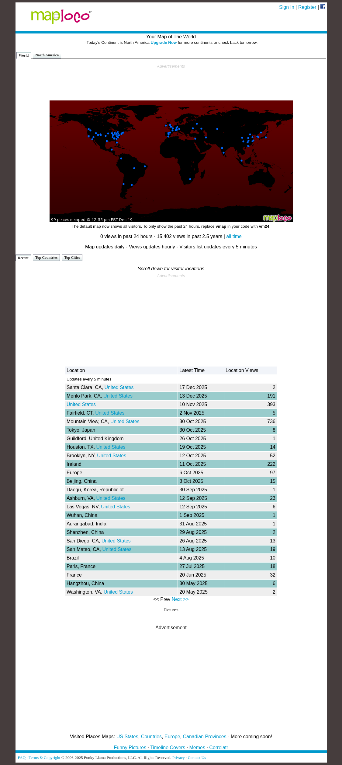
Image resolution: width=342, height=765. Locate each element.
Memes (197, 747)
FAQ (22, 757)
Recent (23, 258)
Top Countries (46, 257)
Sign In (286, 7)
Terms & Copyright (44, 757)
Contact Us (197, 757)
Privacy (178, 757)
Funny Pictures (130, 747)
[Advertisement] (171, 82)
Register (307, 7)
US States (127, 736)
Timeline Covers (167, 747)
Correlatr (218, 747)
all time (234, 236)
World (24, 55)
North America (47, 55)
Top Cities (72, 257)
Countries (151, 736)
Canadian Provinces (204, 736)
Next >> (180, 599)
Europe (172, 736)
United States (119, 387)
